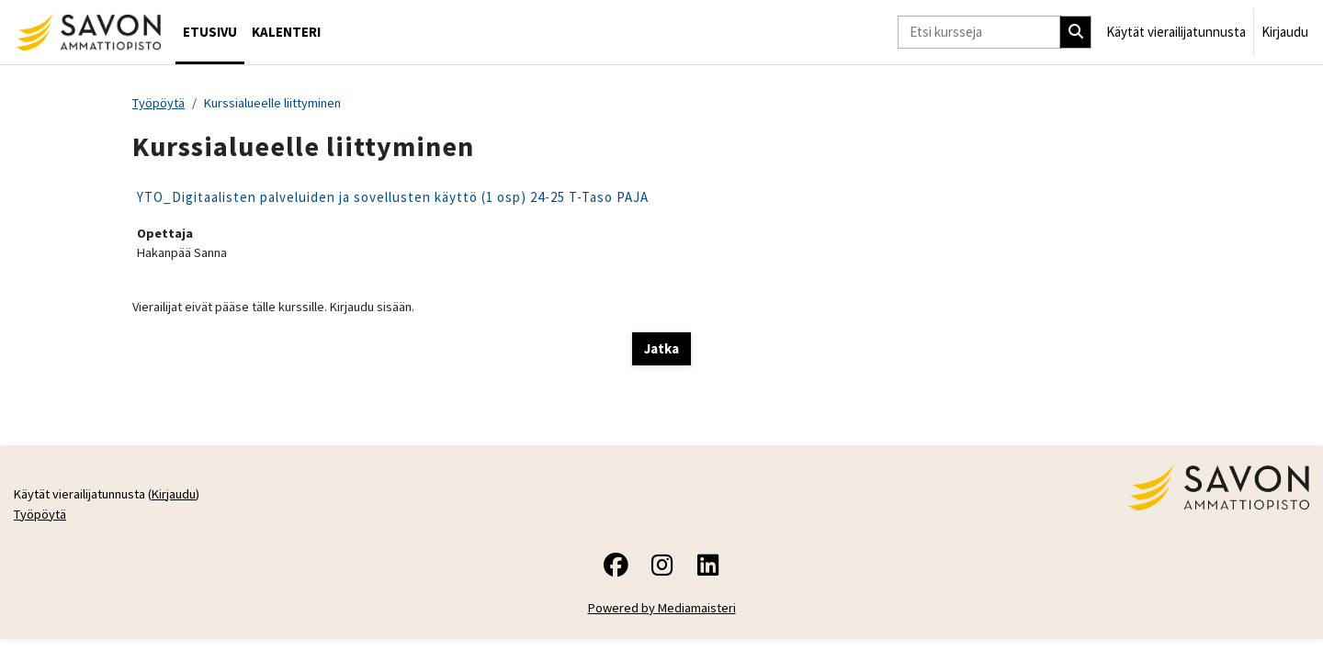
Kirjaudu (1284, 31)
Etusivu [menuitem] (210, 31)
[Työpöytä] (88, 32)
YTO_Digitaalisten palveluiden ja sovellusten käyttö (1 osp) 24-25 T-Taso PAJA (393, 198)
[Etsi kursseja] (979, 33)
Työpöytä (159, 103)
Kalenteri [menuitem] (286, 31)
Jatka (661, 351)
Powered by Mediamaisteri (662, 613)
